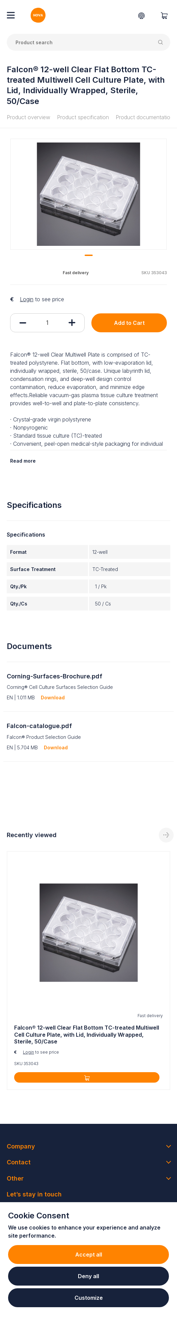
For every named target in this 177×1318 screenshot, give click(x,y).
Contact (19, 1162)
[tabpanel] (88, 194)
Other (15, 1178)
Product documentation (144, 117)
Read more (23, 461)
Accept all (88, 1254)
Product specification (83, 117)
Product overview (28, 117)
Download (53, 697)
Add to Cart (129, 322)
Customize (89, 1297)
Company (21, 1146)
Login (26, 299)
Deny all (88, 1276)
